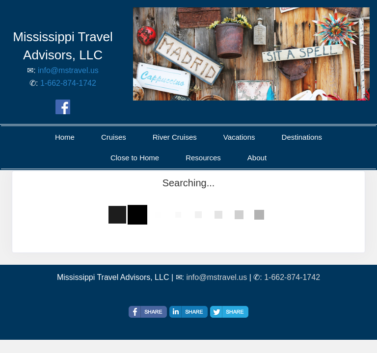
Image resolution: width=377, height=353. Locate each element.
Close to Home (134, 157)
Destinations (302, 137)
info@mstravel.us (68, 70)
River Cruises (175, 137)
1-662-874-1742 (68, 83)
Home (65, 137)
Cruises (113, 137)
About (257, 157)
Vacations (239, 137)
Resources (203, 157)
